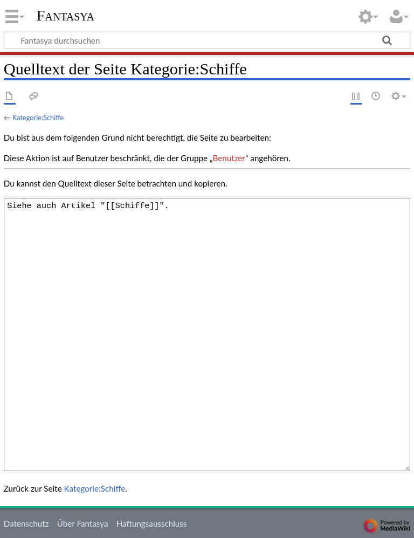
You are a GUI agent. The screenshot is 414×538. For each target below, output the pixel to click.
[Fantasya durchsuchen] (207, 40)
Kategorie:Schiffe (38, 117)
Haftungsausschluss (151, 523)
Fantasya (65, 15)
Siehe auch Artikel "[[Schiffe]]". (207, 334)
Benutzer (229, 158)
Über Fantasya (82, 523)
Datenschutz (26, 523)
